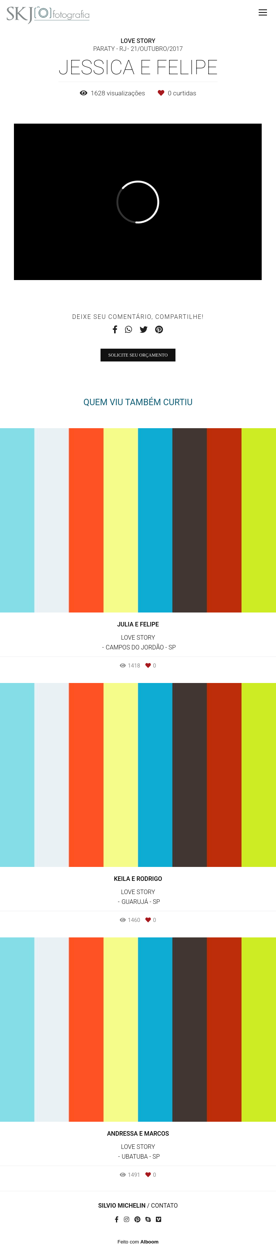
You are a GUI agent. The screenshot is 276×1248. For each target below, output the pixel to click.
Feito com (138, 1242)
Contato (164, 1206)
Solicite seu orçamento (138, 355)
